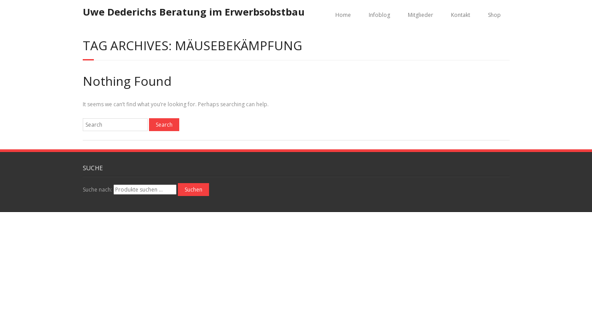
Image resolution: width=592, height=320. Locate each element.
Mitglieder (420, 15)
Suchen (193, 189)
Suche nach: (97, 189)
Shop (494, 15)
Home (343, 15)
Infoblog (379, 15)
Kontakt (460, 15)
